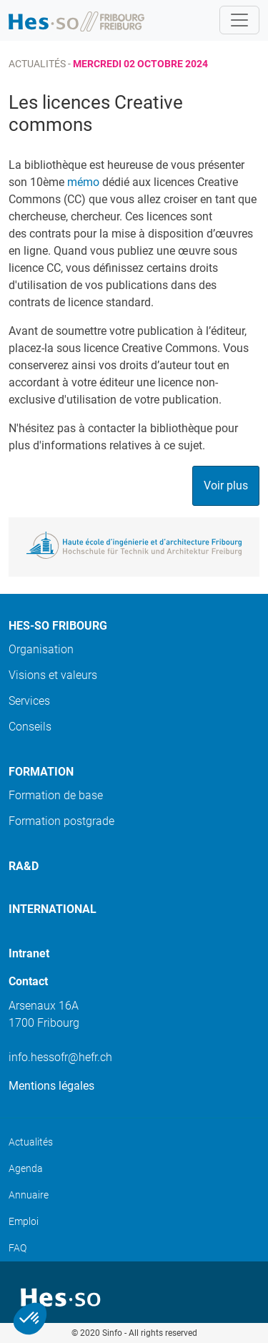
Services (29, 701)
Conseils (30, 726)
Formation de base (56, 795)
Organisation (41, 649)
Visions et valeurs (53, 675)
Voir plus (226, 485)
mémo (83, 182)
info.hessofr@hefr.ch (60, 1057)
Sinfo (112, 1333)
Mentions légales (51, 1086)
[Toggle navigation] (239, 20)
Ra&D (24, 866)
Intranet (29, 953)
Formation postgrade (61, 821)
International (52, 909)
